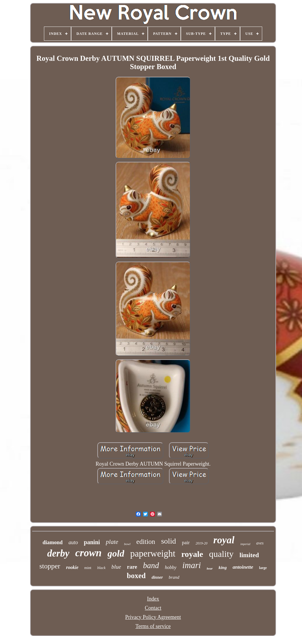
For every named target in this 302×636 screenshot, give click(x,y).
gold (116, 553)
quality (221, 554)
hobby (170, 567)
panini (92, 542)
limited (249, 555)
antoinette (243, 567)
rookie (72, 567)
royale (192, 554)
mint (87, 567)
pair (186, 542)
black (101, 567)
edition (145, 541)
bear (210, 568)
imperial (245, 544)
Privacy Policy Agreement (153, 617)
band (151, 565)
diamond (52, 542)
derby (58, 553)
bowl (127, 544)
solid (168, 541)
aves (260, 543)
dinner (157, 577)
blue (116, 567)
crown (88, 553)
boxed (136, 576)
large (263, 568)
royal (223, 539)
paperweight (152, 553)
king (223, 567)
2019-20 (201, 543)
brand (174, 577)
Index (153, 599)
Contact (153, 608)
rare (132, 567)
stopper (49, 566)
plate (112, 541)
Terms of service (153, 626)
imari (191, 565)
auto (73, 542)
